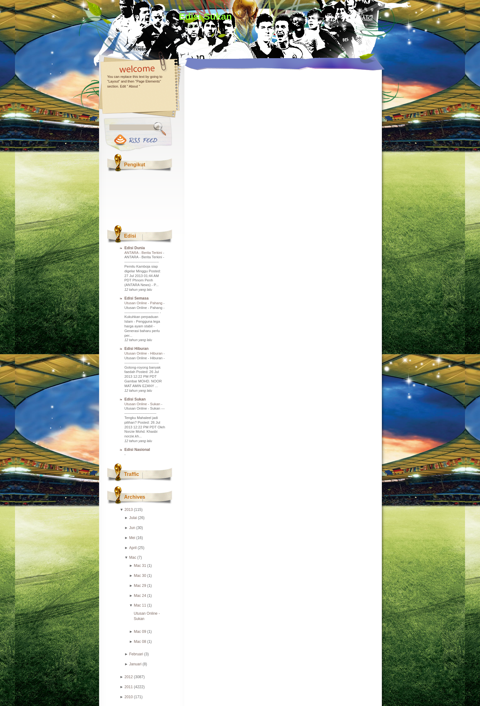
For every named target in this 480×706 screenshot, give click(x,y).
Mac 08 (140, 641)
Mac (132, 557)
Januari (135, 664)
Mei (132, 538)
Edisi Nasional (137, 449)
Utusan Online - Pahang (143, 303)
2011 (128, 687)
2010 (128, 697)
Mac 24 (140, 595)
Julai (133, 518)
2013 (128, 509)
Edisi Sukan (205, 16)
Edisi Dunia (134, 248)
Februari (136, 654)
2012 (128, 677)
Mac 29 (140, 585)
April (133, 548)
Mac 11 (140, 605)
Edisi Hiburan (136, 348)
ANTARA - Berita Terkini (143, 253)
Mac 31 (140, 565)
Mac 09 (140, 631)
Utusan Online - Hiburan (143, 353)
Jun (132, 528)
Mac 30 (140, 575)
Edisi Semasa (136, 298)
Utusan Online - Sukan (142, 404)
